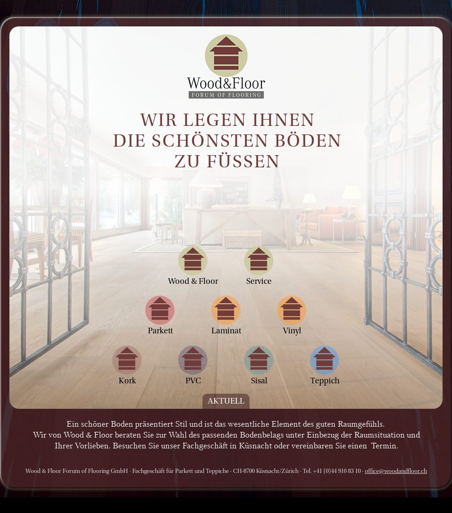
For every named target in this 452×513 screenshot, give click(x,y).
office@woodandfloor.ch (396, 471)
